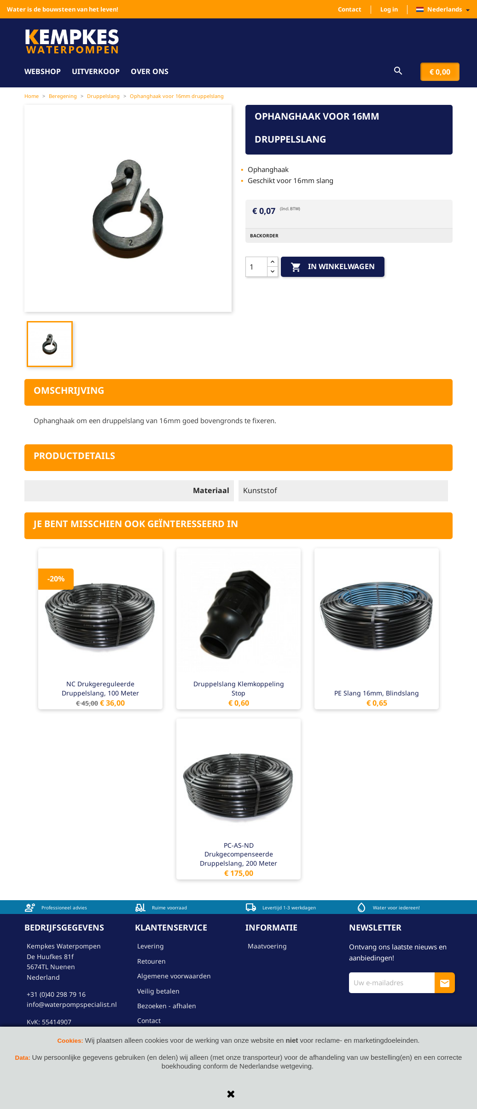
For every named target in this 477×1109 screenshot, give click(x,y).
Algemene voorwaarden (174, 975)
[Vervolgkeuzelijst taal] (445, 10)
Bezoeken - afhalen (166, 1005)
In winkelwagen (333, 267)
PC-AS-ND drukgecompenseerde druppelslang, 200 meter (238, 854)
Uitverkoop (96, 71)
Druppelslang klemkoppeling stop (238, 688)
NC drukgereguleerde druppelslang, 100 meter (100, 688)
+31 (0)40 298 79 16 (56, 994)
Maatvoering (267, 946)
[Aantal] (256, 267)
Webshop (42, 71)
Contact (349, 9)
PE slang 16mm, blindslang (376, 693)
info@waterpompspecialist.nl (72, 1004)
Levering (150, 946)
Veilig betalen (158, 991)
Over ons (150, 71)
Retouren (151, 961)
